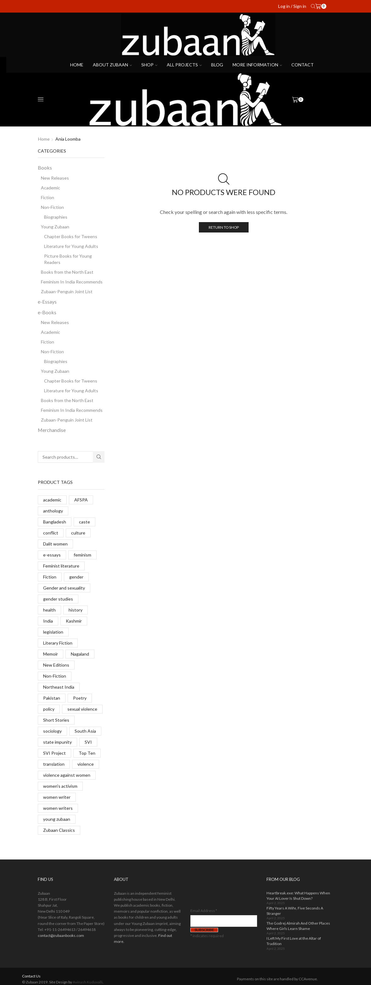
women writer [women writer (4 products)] (56, 797)
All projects (184, 64)
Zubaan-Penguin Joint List (67, 291)
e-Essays (47, 302)
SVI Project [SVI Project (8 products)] (54, 753)
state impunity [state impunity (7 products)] (57, 742)
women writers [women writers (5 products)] (58, 808)
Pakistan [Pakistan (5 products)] (51, 698)
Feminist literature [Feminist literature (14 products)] (61, 565)
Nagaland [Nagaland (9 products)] (80, 654)
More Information (257, 64)
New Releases (55, 178)
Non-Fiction (52, 207)
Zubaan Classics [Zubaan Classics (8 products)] (59, 830)
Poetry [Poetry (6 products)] (80, 698)
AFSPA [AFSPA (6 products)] (81, 499)
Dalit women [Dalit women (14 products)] (55, 543)
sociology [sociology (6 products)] (52, 731)
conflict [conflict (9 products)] (50, 532)
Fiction (47, 197)
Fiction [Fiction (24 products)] (49, 576)
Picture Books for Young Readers (68, 259)
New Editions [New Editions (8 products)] (56, 665)
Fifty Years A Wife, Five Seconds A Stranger (295, 911)
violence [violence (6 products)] (85, 764)
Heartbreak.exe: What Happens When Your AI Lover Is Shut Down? (298, 896)
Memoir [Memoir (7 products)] (50, 654)
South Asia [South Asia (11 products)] (85, 731)
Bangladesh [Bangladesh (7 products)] (54, 521)
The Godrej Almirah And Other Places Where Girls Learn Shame (298, 926)
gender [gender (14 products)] (76, 576)
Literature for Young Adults (71, 246)
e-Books (47, 312)
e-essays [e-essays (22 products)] (52, 554)
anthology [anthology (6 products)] (53, 510)
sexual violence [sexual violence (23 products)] (82, 709)
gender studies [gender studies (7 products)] (58, 599)
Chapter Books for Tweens (70, 236)
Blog (217, 64)
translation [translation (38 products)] (54, 764)
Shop (149, 64)
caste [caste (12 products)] (84, 521)
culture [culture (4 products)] (78, 532)
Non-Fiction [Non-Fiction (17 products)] (54, 676)
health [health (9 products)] (49, 610)
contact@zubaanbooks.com (61, 935)
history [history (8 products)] (75, 610)
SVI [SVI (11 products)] (88, 742)
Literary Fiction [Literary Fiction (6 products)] (57, 643)
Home (76, 64)
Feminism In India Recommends (72, 281)
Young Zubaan (55, 226)
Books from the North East (67, 272)
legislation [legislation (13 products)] (53, 632)
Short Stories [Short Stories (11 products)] (56, 720)
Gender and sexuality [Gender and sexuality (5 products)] (64, 587)
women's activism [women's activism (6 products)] (60, 786)
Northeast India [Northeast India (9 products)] (58, 687)
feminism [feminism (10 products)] (82, 554)
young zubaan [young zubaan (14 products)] (56, 819)
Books (45, 168)
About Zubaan (112, 64)
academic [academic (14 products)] (52, 499)
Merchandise (52, 430)
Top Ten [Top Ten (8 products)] (87, 753)
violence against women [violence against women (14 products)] (66, 775)
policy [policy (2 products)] (48, 709)
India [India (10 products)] (48, 621)
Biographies (55, 217)
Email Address (203, 910)
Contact (302, 64)
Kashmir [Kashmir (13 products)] (74, 621)
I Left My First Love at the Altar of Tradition (294, 941)
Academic (50, 187)
